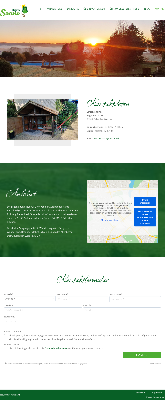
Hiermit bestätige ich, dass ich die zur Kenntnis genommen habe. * (53, 348)
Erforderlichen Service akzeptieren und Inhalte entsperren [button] (145, 217)
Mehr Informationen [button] (110, 220)
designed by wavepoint (10, 394)
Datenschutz (141, 392)
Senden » (141, 354)
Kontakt (160, 8)
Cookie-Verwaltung (155, 397)
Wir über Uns (54, 8)
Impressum (157, 392)
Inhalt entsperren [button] (145, 201)
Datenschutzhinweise (56, 348)
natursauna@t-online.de (107, 138)
